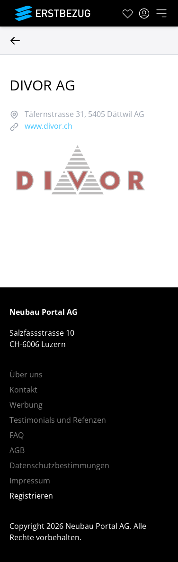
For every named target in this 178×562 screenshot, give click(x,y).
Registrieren (31, 496)
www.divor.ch (48, 126)
